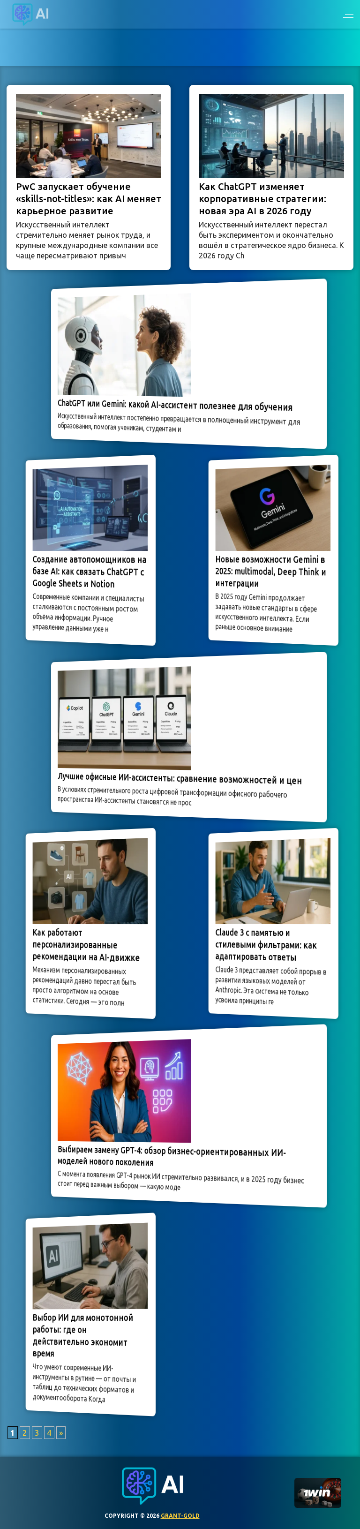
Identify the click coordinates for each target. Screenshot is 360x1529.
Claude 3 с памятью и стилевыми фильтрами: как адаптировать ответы (267, 945)
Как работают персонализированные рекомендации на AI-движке (86, 945)
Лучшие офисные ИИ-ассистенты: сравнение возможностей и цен (180, 778)
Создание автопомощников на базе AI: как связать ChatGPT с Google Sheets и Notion (89, 572)
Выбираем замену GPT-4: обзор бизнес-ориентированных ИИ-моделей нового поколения (173, 1155)
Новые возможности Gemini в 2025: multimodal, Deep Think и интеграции (271, 571)
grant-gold (180, 1516)
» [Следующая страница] (61, 1432)
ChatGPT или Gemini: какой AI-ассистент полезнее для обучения (176, 406)
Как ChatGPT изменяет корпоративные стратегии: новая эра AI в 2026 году (262, 198)
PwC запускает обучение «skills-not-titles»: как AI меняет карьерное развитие (88, 198)
